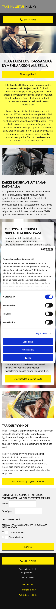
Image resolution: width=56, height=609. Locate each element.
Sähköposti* (8, 511)
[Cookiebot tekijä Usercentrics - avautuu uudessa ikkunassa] (41, 249)
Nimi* (5, 503)
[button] (28, 19)
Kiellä (28, 358)
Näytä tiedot (42, 333)
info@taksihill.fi (29, 589)
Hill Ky (19, 6)
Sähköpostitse (16, 532)
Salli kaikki (28, 341)
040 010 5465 (29, 584)
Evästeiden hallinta (28, 595)
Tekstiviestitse (16, 537)
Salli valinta (28, 350)
